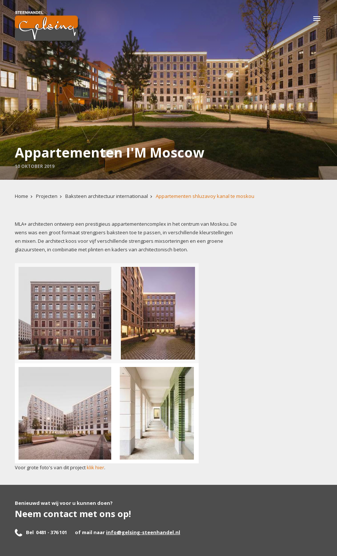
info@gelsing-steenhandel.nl (143, 532)
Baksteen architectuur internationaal (106, 196)
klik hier (95, 467)
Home (21, 196)
